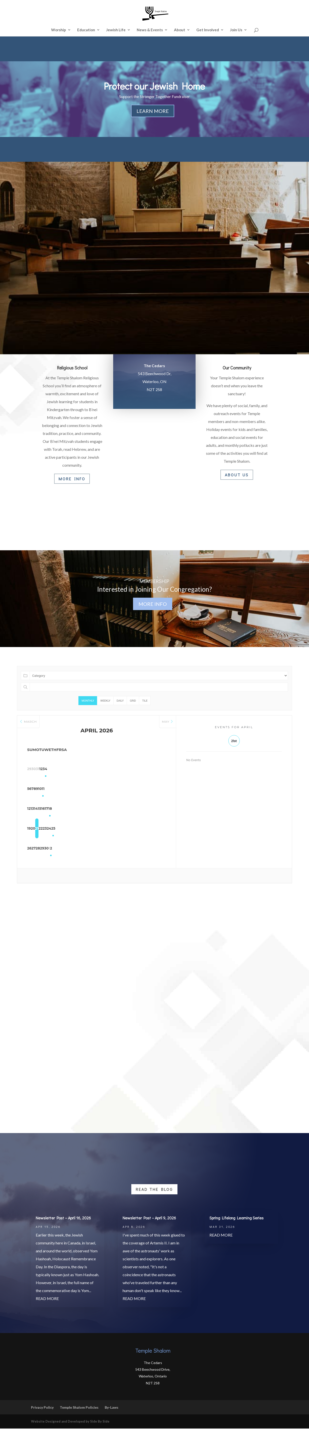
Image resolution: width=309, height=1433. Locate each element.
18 (156, 810)
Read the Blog (154, 1193)
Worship (58, 30)
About (179, 30)
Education (86, 30)
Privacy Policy (42, 1412)
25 (156, 829)
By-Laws (111, 1412)
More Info (72, 478)
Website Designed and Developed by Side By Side (70, 1426)
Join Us (236, 30)
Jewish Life (116, 30)
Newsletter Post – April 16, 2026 (63, 1222)
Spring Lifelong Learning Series (236, 1222)
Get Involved (207, 30)
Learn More (153, 111)
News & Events (150, 30)
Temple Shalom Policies (79, 1412)
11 (156, 790)
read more (47, 1303)
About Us (237, 474)
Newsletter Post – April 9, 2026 (149, 1222)
